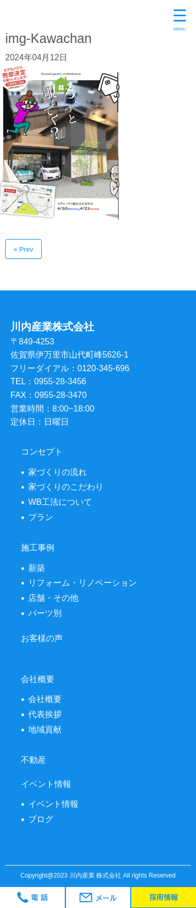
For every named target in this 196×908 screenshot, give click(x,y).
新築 (36, 568)
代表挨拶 (45, 714)
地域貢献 (45, 729)
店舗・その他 (53, 597)
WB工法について (60, 502)
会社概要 (45, 699)
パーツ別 (45, 613)
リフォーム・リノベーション (82, 582)
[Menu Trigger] (179, 21)
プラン (40, 517)
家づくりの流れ (57, 472)
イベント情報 (53, 803)
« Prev (23, 249)
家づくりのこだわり (65, 486)
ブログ (40, 819)
